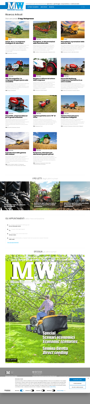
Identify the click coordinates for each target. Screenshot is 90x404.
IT (81, 7)
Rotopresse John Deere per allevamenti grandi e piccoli (43, 153)
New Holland (76, 52)
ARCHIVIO (44, 7)
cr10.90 (9, 164)
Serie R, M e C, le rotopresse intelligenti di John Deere (15, 42)
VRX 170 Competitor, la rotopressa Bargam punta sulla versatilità (16, 80)
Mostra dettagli (60, 401)
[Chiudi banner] (88, 389)
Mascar (78, 90)
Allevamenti (42, 163)
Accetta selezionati (77, 394)
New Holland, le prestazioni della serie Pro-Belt (72, 42)
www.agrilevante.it (70, 378)
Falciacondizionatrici (44, 52)
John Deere (15, 53)
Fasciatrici (74, 90)
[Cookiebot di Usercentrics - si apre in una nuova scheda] (7, 402)
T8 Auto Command (9, 165)
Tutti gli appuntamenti (13, 242)
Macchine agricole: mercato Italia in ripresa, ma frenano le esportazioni (76, 204)
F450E (49, 163)
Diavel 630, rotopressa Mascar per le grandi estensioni (16, 116)
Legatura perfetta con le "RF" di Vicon (44, 116)
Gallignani (81, 126)
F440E (47, 163)
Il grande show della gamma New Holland (15, 153)
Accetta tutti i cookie (77, 390)
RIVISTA (51, 7)
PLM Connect (17, 165)
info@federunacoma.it (10, 380)
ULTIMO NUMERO (33, 7)
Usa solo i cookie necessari (77, 398)
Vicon (41, 126)
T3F (14, 165)
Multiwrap (65, 90)
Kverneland (65, 126)
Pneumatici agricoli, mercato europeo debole (14, 205)
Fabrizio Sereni (76, 126)
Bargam (9, 90)
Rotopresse (10, 53)
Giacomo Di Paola (37, 164)
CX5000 (12, 164)
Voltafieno (37, 52)
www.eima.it (72, 377)
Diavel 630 (10, 127)
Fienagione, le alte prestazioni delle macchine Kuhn (44, 42)
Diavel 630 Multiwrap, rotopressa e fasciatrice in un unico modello (71, 80)
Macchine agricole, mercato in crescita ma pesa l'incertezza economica (45, 204)
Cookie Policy (53, 397)
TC (18, 164)
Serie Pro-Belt (70, 52)
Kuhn (54, 52)
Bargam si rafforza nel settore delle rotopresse (44, 79)
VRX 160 (41, 90)
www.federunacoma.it (37, 381)
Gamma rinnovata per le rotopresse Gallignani (70, 116)
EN (84, 7)
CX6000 (15, 164)
